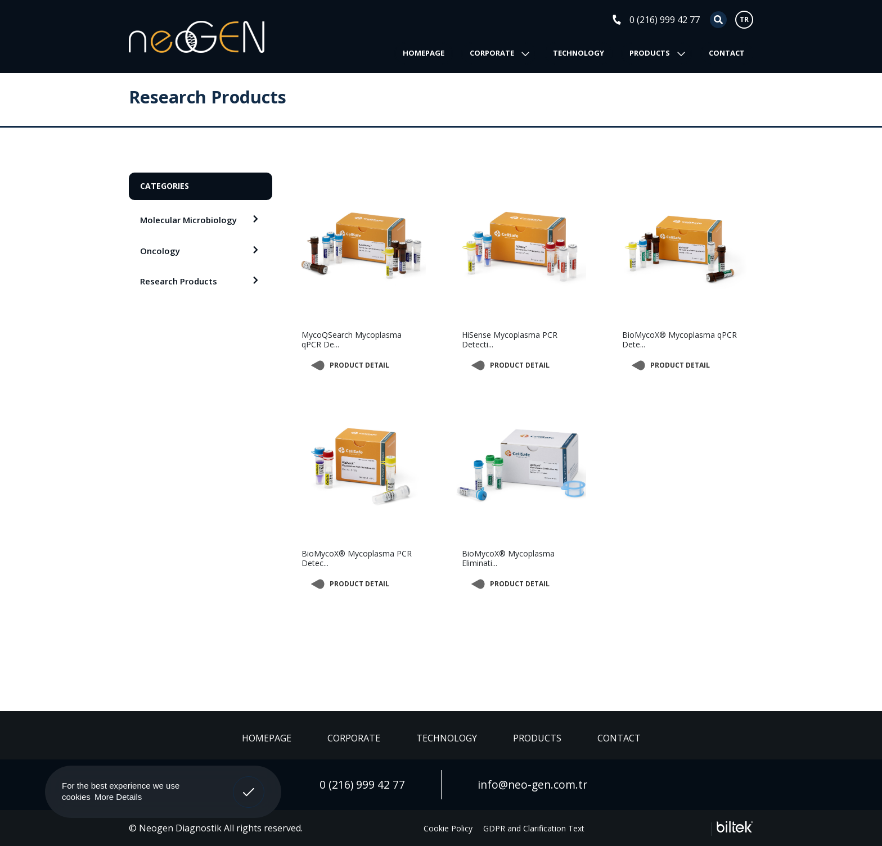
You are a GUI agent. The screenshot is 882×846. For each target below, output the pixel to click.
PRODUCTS (649, 53)
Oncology (160, 250)
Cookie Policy (448, 828)
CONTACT (727, 53)
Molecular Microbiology (188, 219)
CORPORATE (492, 53)
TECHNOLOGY (578, 53)
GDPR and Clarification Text (533, 828)
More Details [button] (118, 797)
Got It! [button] (248, 783)
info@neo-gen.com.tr (532, 784)
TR (744, 19)
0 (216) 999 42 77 (664, 19)
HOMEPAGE (423, 53)
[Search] (711, 19)
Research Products (178, 281)
